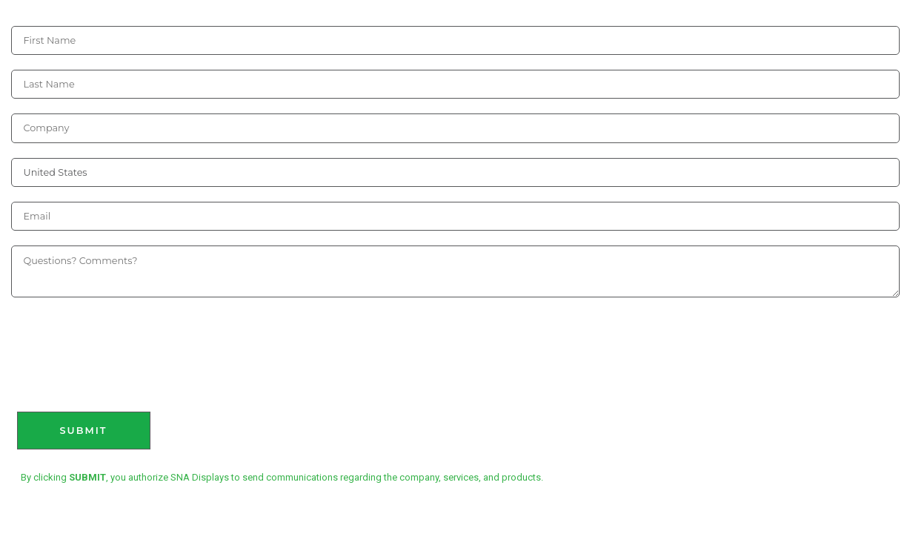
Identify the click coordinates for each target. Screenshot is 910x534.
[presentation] (123, 346)
